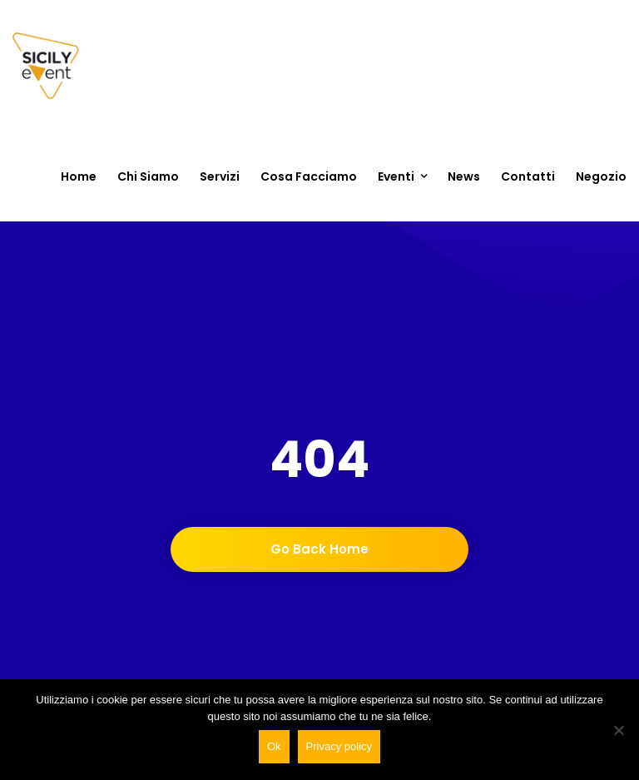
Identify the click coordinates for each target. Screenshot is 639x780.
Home (79, 176)
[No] (618, 730)
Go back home (319, 549)
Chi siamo (148, 176)
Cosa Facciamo (308, 176)
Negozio (601, 176)
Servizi (220, 176)
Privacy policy (339, 746)
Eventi (396, 176)
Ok (274, 746)
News (464, 176)
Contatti (528, 176)
